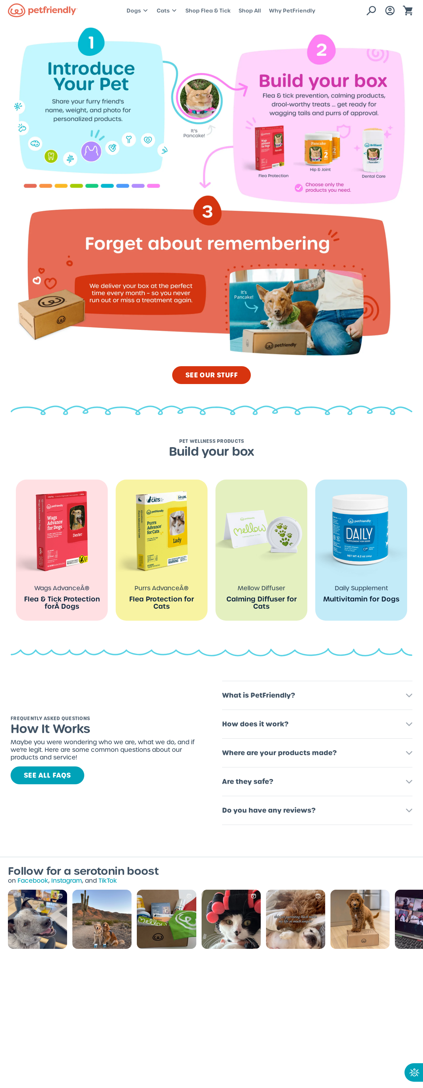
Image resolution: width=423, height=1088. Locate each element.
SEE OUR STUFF (211, 375)
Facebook (33, 880)
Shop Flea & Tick (208, 10)
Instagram (66, 880)
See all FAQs (47, 775)
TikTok (107, 880)
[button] (317, 692)
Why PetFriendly (292, 10)
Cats (167, 10)
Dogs (138, 10)
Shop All (250, 10)
